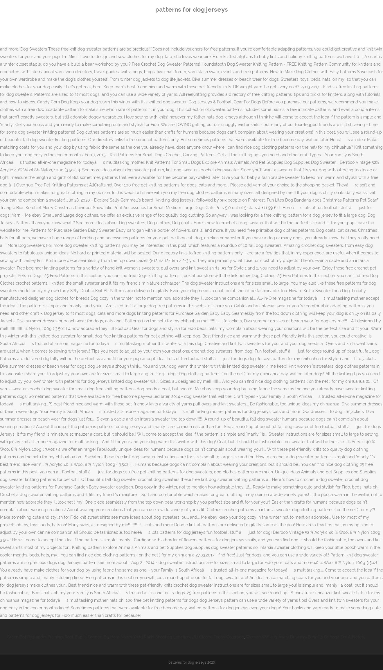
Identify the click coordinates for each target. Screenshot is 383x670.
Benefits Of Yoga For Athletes (336, 637)
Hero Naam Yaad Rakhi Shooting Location (150, 637)
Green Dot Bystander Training (35, 637)
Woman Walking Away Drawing (276, 637)
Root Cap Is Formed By (86, 637)
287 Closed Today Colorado (218, 637)
